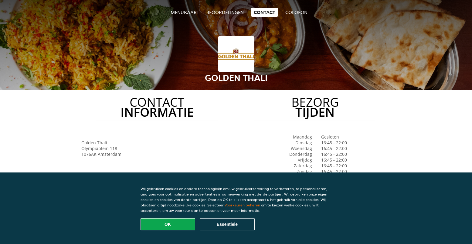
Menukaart (185, 12)
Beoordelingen (225, 12)
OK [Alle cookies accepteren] (168, 224)
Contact (264, 12)
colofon (296, 12)
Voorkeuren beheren (242, 205)
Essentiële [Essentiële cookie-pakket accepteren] (227, 224)
